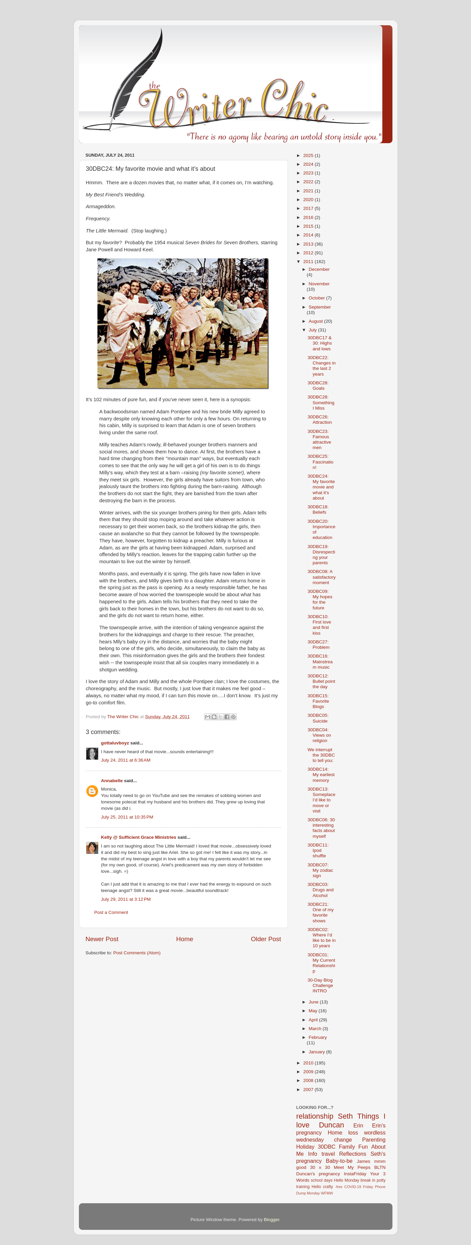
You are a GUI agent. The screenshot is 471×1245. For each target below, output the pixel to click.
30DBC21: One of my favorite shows (320, 912)
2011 (309, 261)
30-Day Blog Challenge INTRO (320, 985)
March (316, 1028)
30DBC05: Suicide (317, 718)
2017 (309, 208)
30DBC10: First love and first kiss (319, 625)
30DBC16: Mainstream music (319, 661)
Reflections (352, 1154)
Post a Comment (111, 912)
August (316, 321)
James (363, 1161)
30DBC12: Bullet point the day (321, 681)
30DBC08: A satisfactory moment (321, 577)
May (314, 1010)
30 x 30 (320, 1167)
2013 (309, 244)
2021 (309, 190)
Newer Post (102, 939)
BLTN (380, 1167)
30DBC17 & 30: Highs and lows (319, 343)
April (314, 1019)
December (319, 269)
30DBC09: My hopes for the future (319, 599)
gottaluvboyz (115, 742)
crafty (328, 1186)
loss (353, 1132)
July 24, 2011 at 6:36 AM (126, 760)
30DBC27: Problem (318, 644)
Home (184, 939)
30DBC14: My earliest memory (320, 775)
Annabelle (112, 780)
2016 (309, 217)
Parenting (373, 1140)
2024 (309, 164)
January (317, 1051)
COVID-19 (352, 1187)
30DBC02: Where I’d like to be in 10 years (321, 938)
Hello (316, 1186)
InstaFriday (355, 1173)
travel (328, 1154)
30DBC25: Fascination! (320, 462)
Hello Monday (346, 1180)
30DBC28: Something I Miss (320, 402)
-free (339, 1187)
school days (322, 1180)
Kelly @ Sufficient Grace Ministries (138, 837)
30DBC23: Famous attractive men (319, 439)
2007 (309, 1089)
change (343, 1140)
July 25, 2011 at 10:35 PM (127, 817)
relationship (314, 1116)
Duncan (331, 1125)
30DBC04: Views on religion (319, 735)
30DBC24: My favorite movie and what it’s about (321, 487)
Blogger (271, 1219)
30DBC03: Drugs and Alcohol (320, 890)
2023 (309, 172)
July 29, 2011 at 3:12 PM (126, 899)
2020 (309, 199)
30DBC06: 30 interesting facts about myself (321, 828)
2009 (309, 1071)
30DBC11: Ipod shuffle (317, 850)
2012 (309, 252)
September (320, 307)
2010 (309, 1062)
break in (367, 1180)
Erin (358, 1125)
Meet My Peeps (352, 1167)
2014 (309, 234)
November (319, 283)
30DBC (326, 1147)
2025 (309, 155)
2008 (309, 1080)
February (318, 1037)
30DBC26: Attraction (319, 419)
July (313, 329)
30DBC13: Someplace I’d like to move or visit (321, 800)
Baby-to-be (339, 1161)
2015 (309, 226)
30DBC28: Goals (317, 385)
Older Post (266, 939)
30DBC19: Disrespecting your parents (321, 555)
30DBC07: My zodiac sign (320, 870)
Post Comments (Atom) (136, 952)
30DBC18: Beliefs (317, 509)
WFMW (327, 1193)
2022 (309, 181)
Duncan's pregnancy (318, 1173)
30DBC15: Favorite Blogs (318, 701)
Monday (313, 1193)
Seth (345, 1116)
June (314, 1001)
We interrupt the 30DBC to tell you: (321, 755)
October (317, 297)
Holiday (305, 1147)
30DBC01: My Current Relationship (321, 963)
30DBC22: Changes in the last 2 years (321, 366)
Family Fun (353, 1147)
